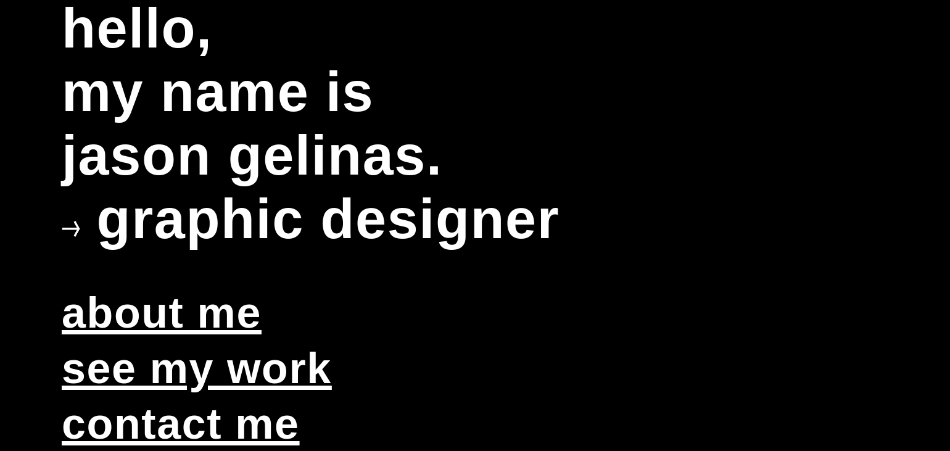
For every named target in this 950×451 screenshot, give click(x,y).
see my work (197, 368)
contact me (181, 424)
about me (162, 313)
